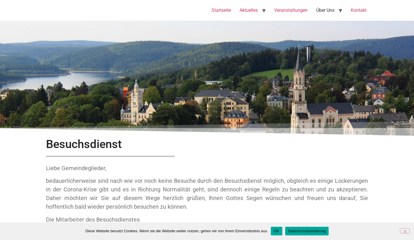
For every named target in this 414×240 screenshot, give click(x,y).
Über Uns (325, 10)
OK (276, 231)
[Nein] (405, 230)
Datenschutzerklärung (307, 231)
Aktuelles (248, 10)
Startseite (221, 10)
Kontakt (359, 10)
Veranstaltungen (291, 10)
